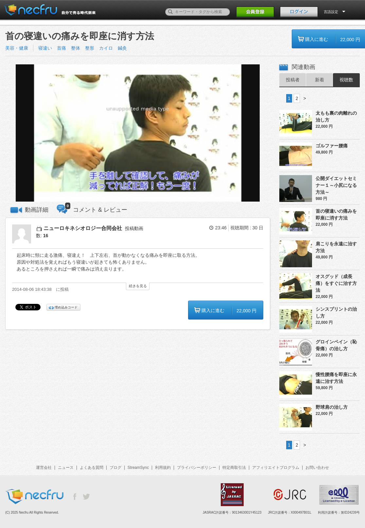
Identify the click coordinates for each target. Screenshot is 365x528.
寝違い (45, 48)
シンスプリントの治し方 (336, 312)
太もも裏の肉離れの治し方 (336, 116)
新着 (319, 79)
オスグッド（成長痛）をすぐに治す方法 (336, 283)
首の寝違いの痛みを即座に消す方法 (336, 214)
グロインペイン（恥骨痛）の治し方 (336, 345)
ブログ (115, 467)
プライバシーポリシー (196, 467)
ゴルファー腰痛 (332, 145)
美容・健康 (16, 48)
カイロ (106, 48)
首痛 (61, 48)
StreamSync (138, 467)
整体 (75, 48)
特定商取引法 (234, 467)
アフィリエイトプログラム (275, 467)
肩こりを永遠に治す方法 (336, 247)
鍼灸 (122, 48)
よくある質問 (91, 467)
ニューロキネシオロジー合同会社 (82, 228)
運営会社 (44, 467)
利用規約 (163, 467)
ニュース (66, 467)
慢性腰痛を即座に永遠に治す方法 (336, 378)
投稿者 (293, 79)
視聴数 (346, 79)
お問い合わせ (317, 467)
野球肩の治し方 (332, 407)
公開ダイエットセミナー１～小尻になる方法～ (336, 185)
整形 (89, 48)
